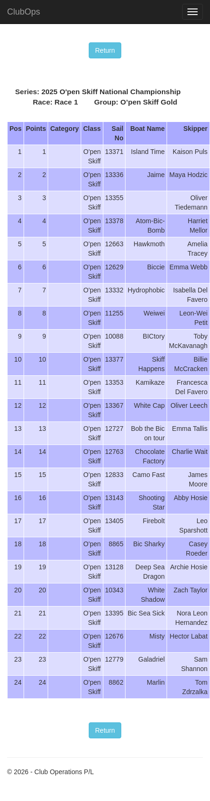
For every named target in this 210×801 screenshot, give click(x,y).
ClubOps (23, 11)
